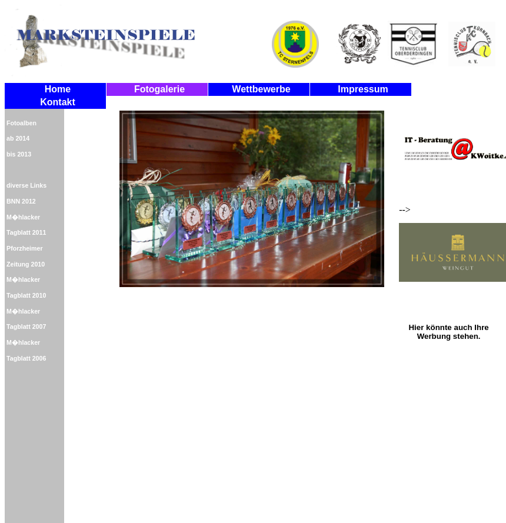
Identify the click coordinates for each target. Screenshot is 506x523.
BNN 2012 (21, 201)
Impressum (363, 89)
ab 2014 (17, 138)
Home (58, 89)
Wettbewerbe (261, 89)
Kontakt (57, 102)
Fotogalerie (159, 89)
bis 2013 (18, 154)
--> (448, 193)
